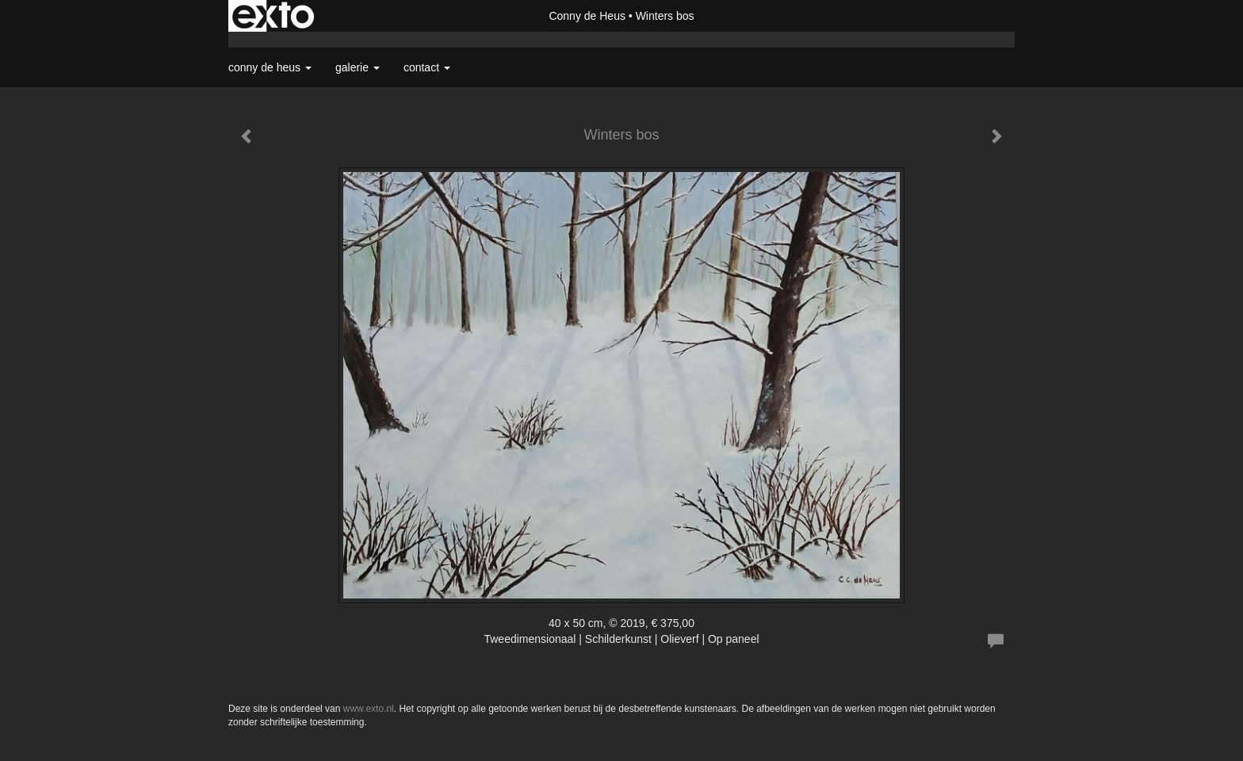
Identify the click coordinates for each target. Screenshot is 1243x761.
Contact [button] (426, 67)
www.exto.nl (368, 708)
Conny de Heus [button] (270, 67)
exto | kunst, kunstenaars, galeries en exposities (273, 16)
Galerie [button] (357, 67)
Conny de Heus (587, 16)
